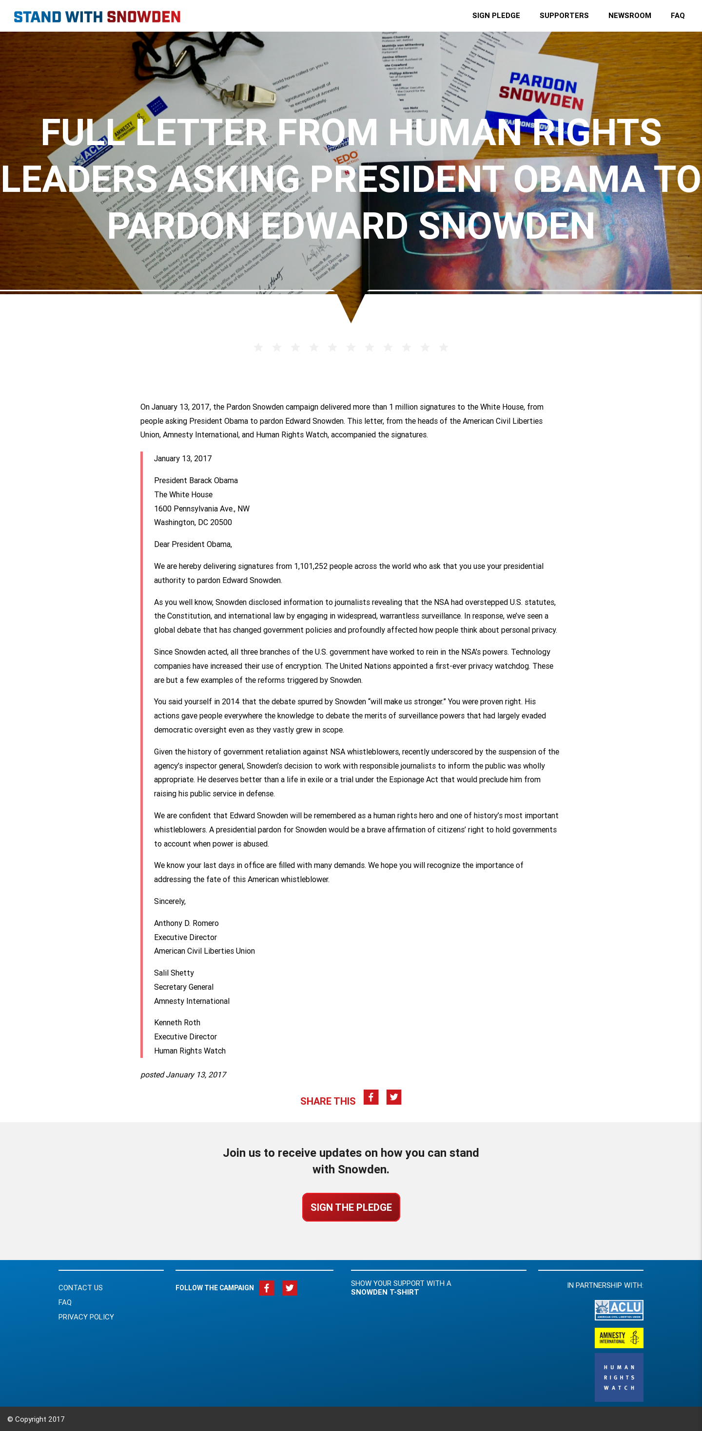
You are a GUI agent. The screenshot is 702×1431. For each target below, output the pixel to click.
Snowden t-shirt (385, 1292)
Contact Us (80, 1287)
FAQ (65, 1302)
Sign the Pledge (351, 1207)
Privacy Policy (86, 1316)
